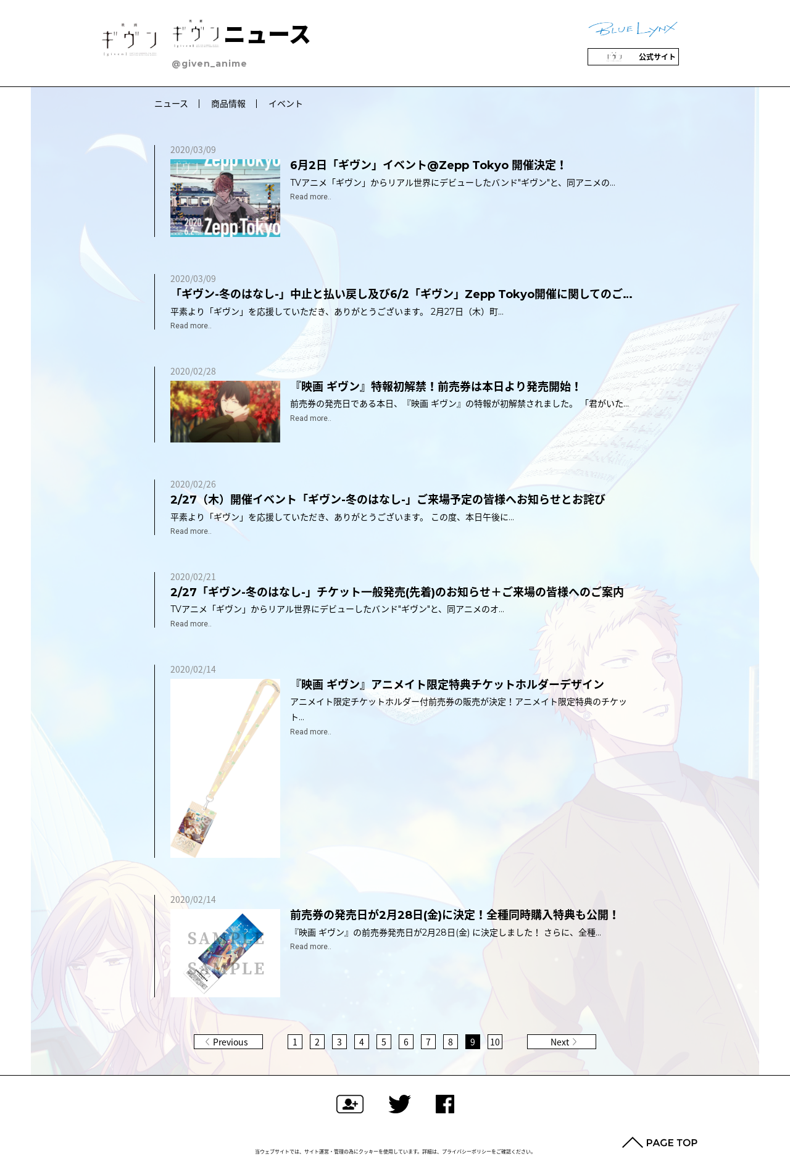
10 (495, 1042)
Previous (230, 1042)
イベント (285, 103)
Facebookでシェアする (445, 1104)
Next (560, 1042)
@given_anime (209, 63)
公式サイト (633, 57)
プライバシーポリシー (466, 1151)
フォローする (350, 1104)
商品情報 (228, 103)
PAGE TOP (659, 1142)
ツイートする (399, 1104)
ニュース (241, 34)
